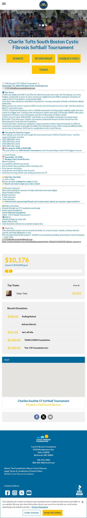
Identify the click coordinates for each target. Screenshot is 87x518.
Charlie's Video (69, 58)
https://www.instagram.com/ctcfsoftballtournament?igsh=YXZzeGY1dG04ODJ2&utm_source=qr (41, 241)
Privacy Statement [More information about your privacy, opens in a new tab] (40, 507)
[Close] (82, 502)
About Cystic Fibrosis (37, 468)
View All (76, 285)
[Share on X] (43, 417)
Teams (43, 69)
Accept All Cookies (52, 513)
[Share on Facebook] (37, 417)
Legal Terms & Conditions (16, 471)
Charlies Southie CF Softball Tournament (43, 401)
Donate (18, 58)
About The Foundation (14, 468)
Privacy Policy (36, 471)
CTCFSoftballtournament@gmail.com (20, 88)
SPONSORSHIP (43, 58)
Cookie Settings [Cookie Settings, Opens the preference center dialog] (31, 513)
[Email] (50, 417)
